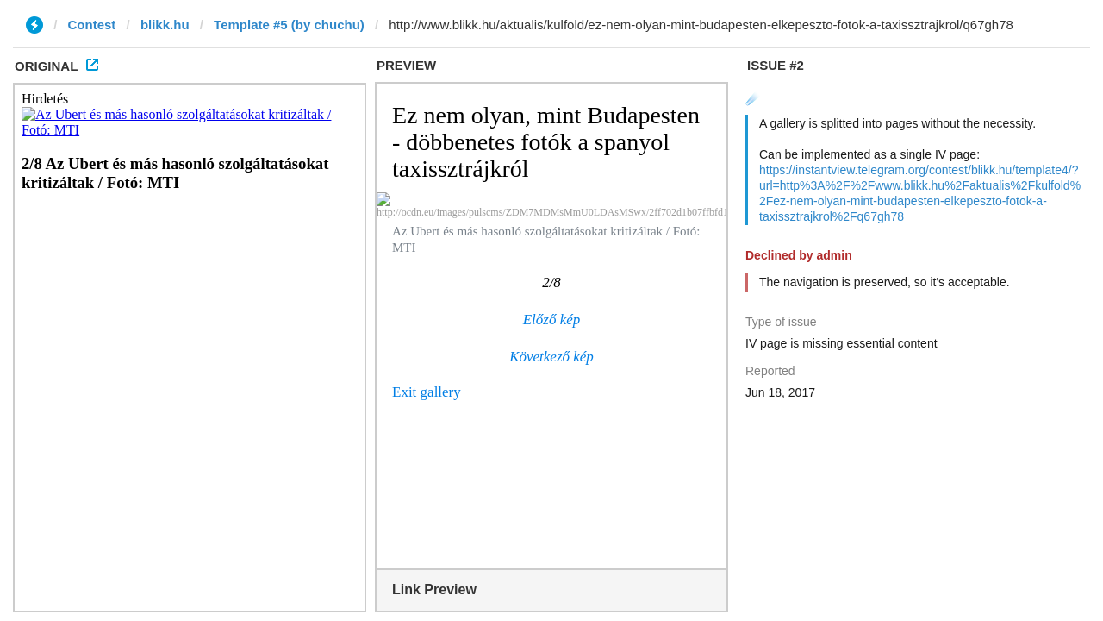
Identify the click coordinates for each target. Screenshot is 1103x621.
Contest (92, 24)
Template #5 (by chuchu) (289, 24)
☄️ (752, 98)
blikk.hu (165, 24)
